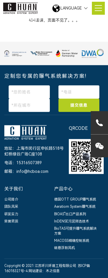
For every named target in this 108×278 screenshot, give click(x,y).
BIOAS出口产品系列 (70, 214)
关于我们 (13, 189)
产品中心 (63, 189)
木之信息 (53, 271)
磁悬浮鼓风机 (64, 248)
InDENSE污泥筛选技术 (71, 221)
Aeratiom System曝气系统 (75, 207)
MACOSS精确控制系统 (71, 241)
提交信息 (79, 105)
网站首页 (34, 19)
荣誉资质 (11, 221)
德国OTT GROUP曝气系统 (75, 200)
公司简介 (11, 200)
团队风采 (11, 207)
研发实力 (11, 214)
